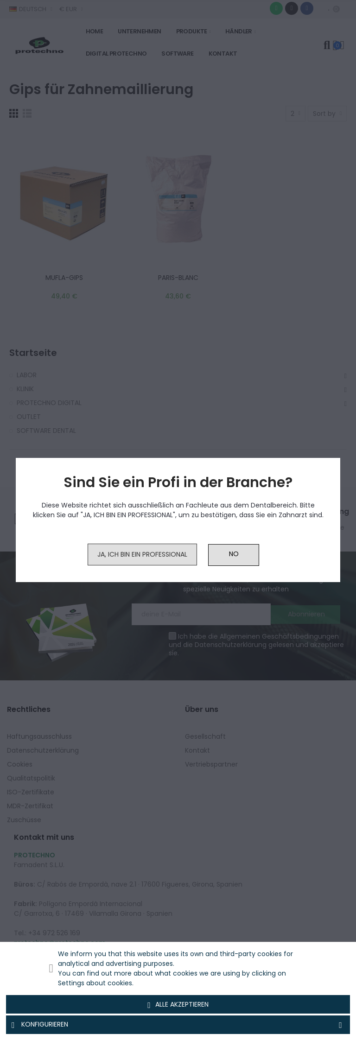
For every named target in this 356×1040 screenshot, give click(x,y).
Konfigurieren (178, 1025)
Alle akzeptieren (178, 1005)
